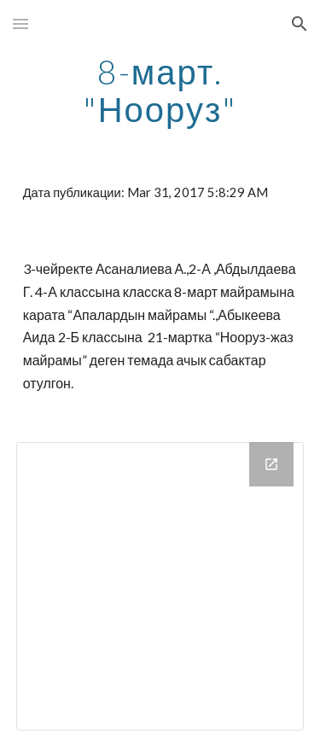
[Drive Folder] (160, 586)
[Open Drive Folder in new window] (271, 464)
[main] (160, 90)
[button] (20, 23)
